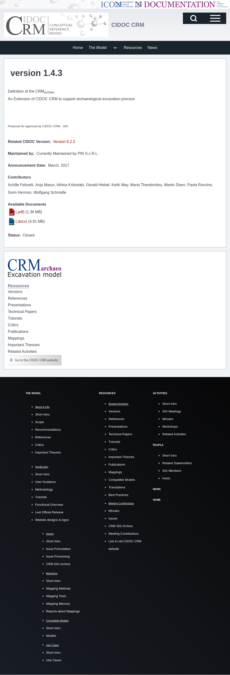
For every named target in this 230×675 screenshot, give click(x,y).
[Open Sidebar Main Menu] (215, 18)
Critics (39, 445)
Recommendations (48, 429)
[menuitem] (78, 47)
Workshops (170, 426)
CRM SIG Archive (58, 564)
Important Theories (48, 452)
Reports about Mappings (63, 611)
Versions (114, 411)
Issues (112, 518)
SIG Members (171, 470)
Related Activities (174, 434)
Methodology (44, 489)
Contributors (19, 177)
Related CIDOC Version (29, 142)
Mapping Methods (58, 588)
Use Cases (53, 660)
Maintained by (20, 153)
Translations (116, 487)
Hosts (166, 478)
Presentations (117, 426)
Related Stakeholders (177, 463)
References (43, 437)
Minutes (113, 511)
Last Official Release (49, 512)
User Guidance (45, 482)
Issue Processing (58, 556)
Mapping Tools (56, 596)
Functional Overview (49, 504)
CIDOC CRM (127, 25)
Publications (116, 464)
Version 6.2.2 (64, 142)
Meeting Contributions (123, 533)
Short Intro (42, 414)
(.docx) (21, 221)
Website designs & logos (52, 520)
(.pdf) (19, 212)
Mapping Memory (58, 603)
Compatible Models (121, 479)
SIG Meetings (171, 411)
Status (14, 235)
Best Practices (118, 495)
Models (51, 635)
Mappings (115, 472)
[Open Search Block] (193, 18)
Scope (39, 422)
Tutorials (41, 497)
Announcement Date (26, 165)
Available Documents (27, 204)
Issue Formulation (58, 549)
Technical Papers (120, 434)
